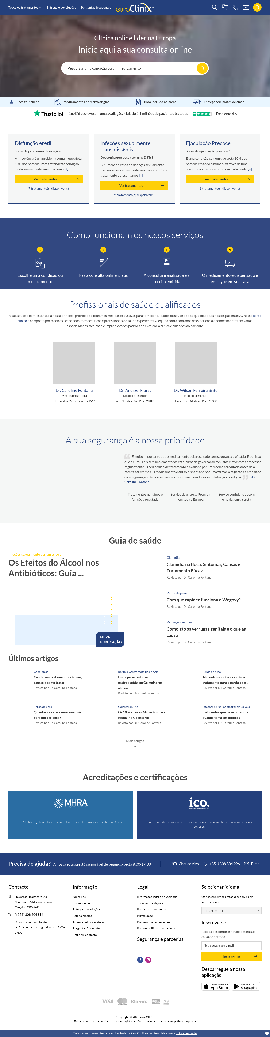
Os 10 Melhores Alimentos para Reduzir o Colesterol (141, 714)
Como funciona (83, 903)
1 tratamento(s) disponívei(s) (220, 188)
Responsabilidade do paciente (156, 928)
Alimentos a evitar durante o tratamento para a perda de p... (225, 679)
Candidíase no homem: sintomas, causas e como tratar (58, 679)
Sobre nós (79, 896)
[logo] (135, 7)
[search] (214, 7)
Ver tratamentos (46, 179)
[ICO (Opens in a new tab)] (199, 803)
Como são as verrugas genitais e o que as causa (206, 632)
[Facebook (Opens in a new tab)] (140, 960)
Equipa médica (82, 915)
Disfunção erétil (33, 143)
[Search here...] (135, 68)
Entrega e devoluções (61, 7)
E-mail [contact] (256, 863)
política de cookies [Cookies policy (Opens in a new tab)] (186, 1033)
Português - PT (213, 910)
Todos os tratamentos (23, 7)
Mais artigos (135, 741)
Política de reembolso (151, 909)
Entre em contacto (85, 934)
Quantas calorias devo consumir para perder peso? (57, 714)
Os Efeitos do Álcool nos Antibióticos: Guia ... (53, 567)
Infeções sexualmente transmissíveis (125, 146)
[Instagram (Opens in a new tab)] (148, 960)
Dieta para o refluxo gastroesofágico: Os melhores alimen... (140, 682)
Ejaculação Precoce (208, 143)
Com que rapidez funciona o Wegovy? (204, 599)
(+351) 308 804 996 (29, 914)
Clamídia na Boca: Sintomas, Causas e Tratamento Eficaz (203, 567)
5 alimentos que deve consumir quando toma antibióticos (225, 714)
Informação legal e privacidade (157, 896)
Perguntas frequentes (96, 7)
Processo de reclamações (153, 922)
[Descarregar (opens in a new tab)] (215, 986)
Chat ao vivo (189, 864)
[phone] (235, 7)
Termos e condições (150, 903)
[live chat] (225, 7)
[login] (257, 7)
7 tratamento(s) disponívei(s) (48, 188)
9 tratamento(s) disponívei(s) (134, 195)
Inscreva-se (231, 956)
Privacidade (145, 915)
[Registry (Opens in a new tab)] (70, 803)
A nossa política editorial (89, 922)
